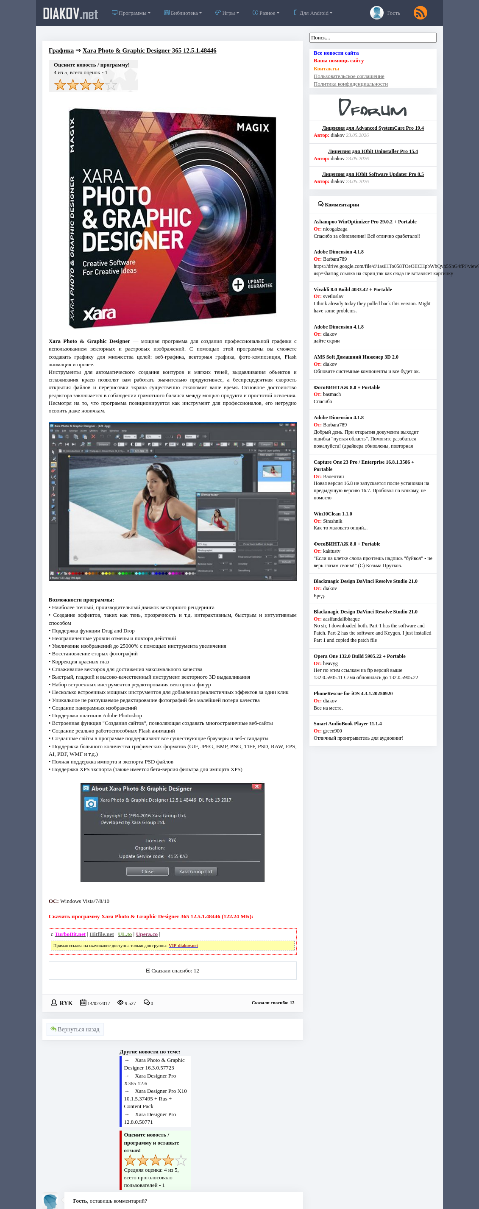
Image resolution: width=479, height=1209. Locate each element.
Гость (385, 13)
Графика (61, 50)
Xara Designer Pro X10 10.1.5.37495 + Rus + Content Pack (155, 1098)
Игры (225, 13)
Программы (129, 13)
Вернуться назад (75, 1029)
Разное (264, 13)
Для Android (311, 13)
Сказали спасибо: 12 (175, 970)
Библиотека (181, 13)
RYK (66, 1003)
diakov (70, 13)
